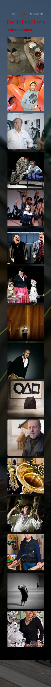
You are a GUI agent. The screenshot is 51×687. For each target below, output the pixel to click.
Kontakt (45, 673)
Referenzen (33, 14)
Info (41, 14)
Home (14, 14)
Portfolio (24, 14)
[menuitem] (14, 14)
